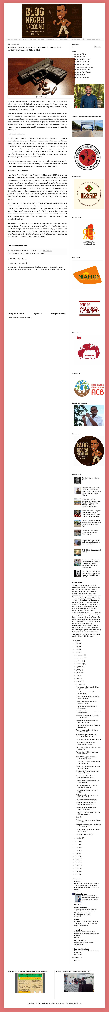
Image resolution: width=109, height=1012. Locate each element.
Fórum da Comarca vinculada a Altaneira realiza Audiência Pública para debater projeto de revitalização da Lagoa (91, 502)
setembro (80, 664)
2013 (77, 868)
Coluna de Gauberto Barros (83, 69)
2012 (77, 871)
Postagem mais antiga (58, 314)
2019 (77, 850)
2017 (77, 856)
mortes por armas (30, 253)
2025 (77, 646)
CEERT (76, 960)
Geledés (77, 882)
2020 (77, 847)
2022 (77, 841)
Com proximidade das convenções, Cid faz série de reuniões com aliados (90, 897)
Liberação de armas (18, 253)
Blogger (78, 1003)
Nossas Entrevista (52, 39)
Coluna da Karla (79, 56)
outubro (79, 661)
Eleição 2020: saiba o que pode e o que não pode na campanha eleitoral (91, 542)
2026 (77, 643)
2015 (77, 862)
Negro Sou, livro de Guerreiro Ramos (88, 739)
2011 (77, 874)
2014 (77, 865)
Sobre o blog (64, 39)
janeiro (79, 838)
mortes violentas (41, 253)
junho (79, 672)
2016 (77, 859)
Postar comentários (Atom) (22, 317)
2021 (77, 844)
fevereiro (80, 684)
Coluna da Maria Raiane (82, 72)
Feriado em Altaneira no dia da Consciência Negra (21, 39)
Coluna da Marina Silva (82, 77)
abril (78, 678)
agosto (79, 667)
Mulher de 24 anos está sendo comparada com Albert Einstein (90, 532)
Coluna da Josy (79, 74)
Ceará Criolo (78, 930)
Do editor (41, 39)
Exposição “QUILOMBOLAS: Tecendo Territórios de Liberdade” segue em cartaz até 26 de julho (86, 923)
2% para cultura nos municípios (86, 800)
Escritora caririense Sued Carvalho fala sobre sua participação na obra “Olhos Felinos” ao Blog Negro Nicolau (91, 491)
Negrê (76, 919)
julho (78, 670)
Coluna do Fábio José (81, 64)
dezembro (80, 655)
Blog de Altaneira (80, 894)
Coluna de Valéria (80, 54)
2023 (77, 652)
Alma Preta (78, 957)
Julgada (78, 817)
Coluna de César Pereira (82, 59)
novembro (80, 658)
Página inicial (37, 314)
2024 (77, 649)
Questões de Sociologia (77, 39)
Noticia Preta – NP (80, 907)
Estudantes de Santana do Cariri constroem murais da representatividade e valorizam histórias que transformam (91, 563)
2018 (77, 853)
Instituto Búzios (80, 940)
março (79, 681)
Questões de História (93, 39)
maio (78, 675)
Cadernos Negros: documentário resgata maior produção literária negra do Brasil (86, 933)
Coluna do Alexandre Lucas (83, 67)
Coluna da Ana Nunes (81, 62)
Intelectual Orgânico (81, 949)
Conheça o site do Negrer (84, 834)
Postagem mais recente (16, 314)
